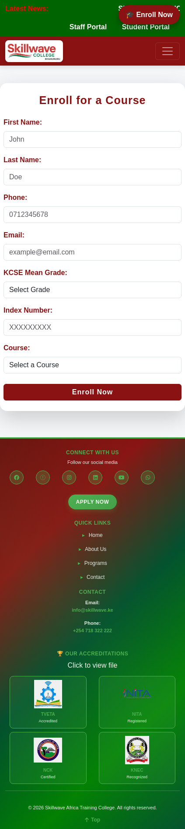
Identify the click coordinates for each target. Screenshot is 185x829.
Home (96, 535)
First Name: (22, 122)
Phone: (15, 197)
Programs (95, 563)
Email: (13, 235)
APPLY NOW (92, 502)
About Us (95, 549)
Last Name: (22, 160)
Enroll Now (92, 392)
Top (92, 820)
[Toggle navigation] (167, 51)
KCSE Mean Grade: (35, 272)
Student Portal (146, 27)
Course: (16, 348)
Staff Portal (88, 27)
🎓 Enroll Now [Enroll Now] (149, 14)
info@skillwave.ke (92, 610)
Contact (96, 577)
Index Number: (27, 310)
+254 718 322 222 (92, 630)
